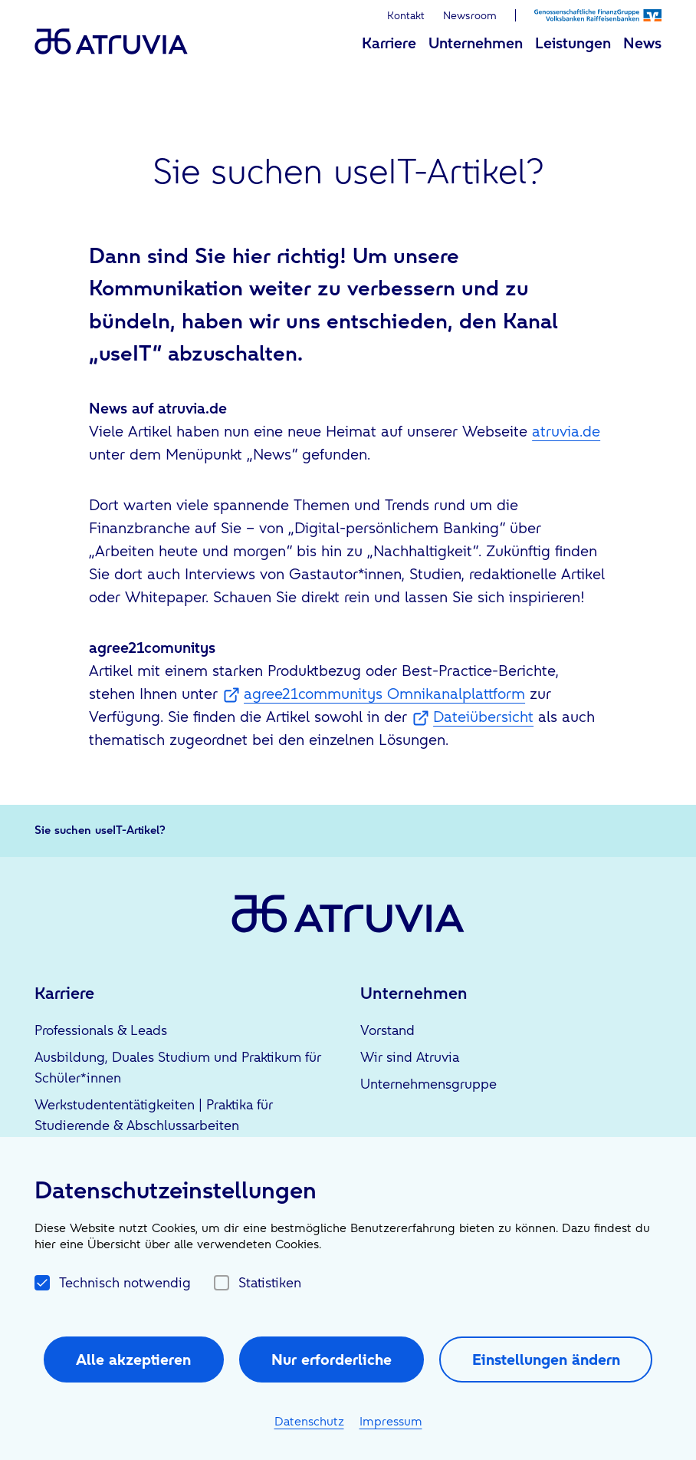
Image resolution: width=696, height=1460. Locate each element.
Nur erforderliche (331, 1359)
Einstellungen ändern (546, 1359)
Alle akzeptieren (133, 1359)
